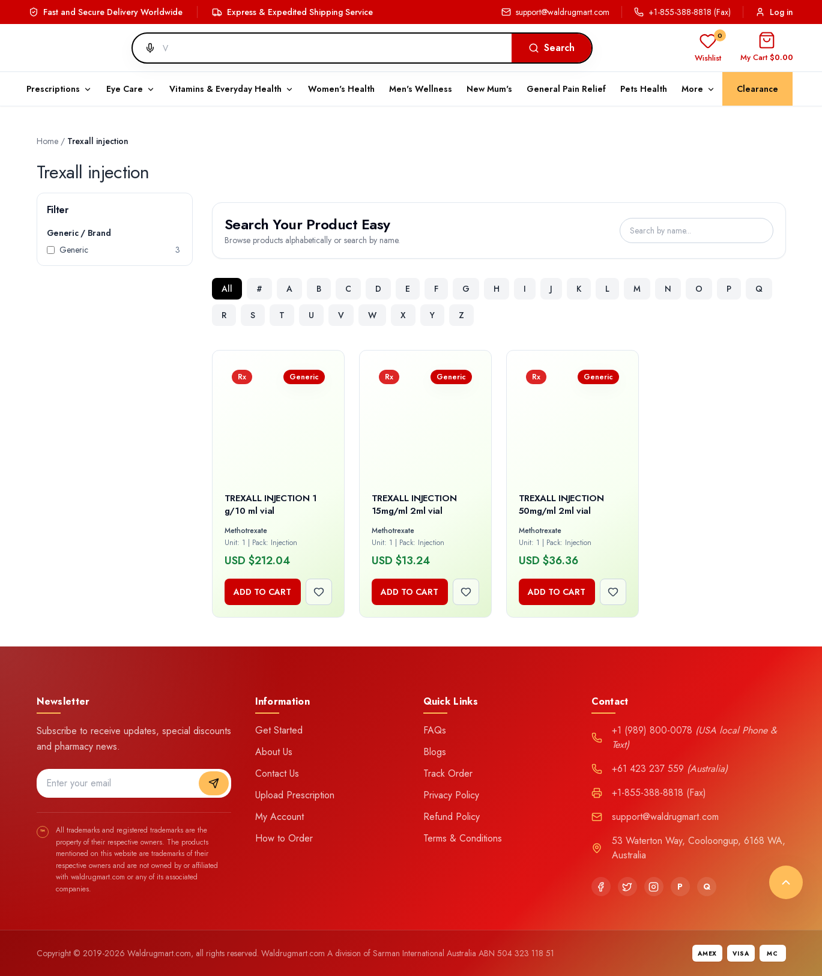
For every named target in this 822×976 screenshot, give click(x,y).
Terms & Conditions (462, 838)
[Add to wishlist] (319, 592)
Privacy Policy (451, 795)
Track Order (448, 773)
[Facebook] (601, 886)
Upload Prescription (294, 795)
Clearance (757, 89)
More (698, 89)
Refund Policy (451, 817)
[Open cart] (766, 48)
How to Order (284, 838)
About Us (273, 752)
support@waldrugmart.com (555, 12)
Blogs (434, 752)
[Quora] (706, 886)
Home (47, 141)
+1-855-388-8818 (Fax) (682, 12)
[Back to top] (786, 882)
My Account (279, 817)
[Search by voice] (145, 48)
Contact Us (277, 773)
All (227, 289)
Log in (774, 12)
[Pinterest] (680, 886)
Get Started (279, 730)
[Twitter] (627, 886)
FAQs (434, 730)
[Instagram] (653, 886)
